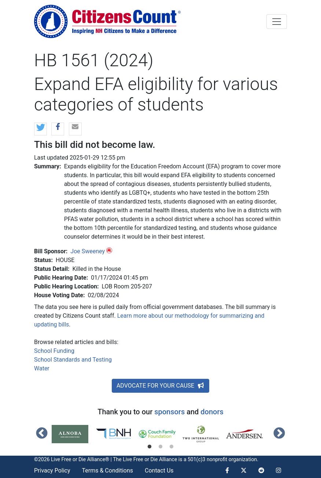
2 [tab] (160, 447)
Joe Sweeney (87, 251)
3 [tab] (171, 447)
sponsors (169, 411)
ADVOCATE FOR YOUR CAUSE (160, 385)
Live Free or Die (140, 459)
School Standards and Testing (73, 359)
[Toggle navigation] (276, 21)
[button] (40, 129)
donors (211, 411)
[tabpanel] (73, 434)
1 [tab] (149, 447)
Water (41, 368)
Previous (41, 433)
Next (279, 433)
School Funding (54, 350)
